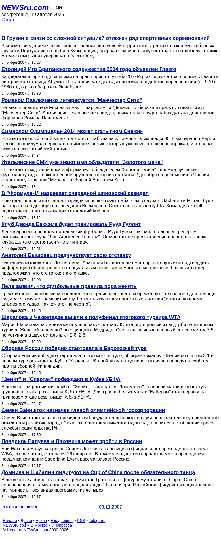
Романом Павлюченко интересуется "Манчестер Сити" (71, 100)
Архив (41, 520)
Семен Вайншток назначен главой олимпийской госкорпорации (83, 410)
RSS (81, 520)
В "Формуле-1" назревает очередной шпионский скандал (75, 193)
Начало (10, 520)
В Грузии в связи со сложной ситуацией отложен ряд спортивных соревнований (105, 38)
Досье (26, 520)
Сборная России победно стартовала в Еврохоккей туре (74, 348)
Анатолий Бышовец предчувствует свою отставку (66, 255)
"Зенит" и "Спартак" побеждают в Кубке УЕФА (61, 379)
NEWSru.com (25, 7)
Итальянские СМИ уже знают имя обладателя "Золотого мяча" (82, 162)
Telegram (97, 520)
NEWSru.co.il (15, 525)
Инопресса (62, 525)
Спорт (7, 19)
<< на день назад (20, 507)
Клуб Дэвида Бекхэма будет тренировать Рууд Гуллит (71, 224)
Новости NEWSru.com (27, 530)
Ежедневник (62, 520)
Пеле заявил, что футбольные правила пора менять (69, 286)
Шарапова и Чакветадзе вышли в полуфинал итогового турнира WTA (90, 317)
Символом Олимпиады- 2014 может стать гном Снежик (72, 131)
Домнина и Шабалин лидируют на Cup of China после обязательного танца (98, 472)
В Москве (39, 525)
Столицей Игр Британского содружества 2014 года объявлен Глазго (88, 69)
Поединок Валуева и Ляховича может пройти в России (71, 441)
